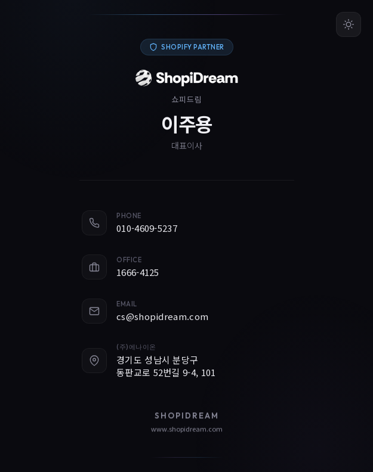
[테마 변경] (348, 24)
